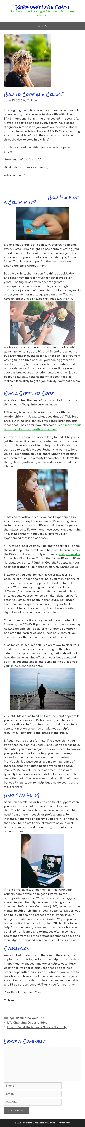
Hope (11, 1018)
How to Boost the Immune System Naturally (37, 1027)
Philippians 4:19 (69, 554)
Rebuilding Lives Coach (42, 7)
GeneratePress (63, 1123)
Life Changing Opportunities (27, 1022)
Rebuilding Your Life (30, 1018)
